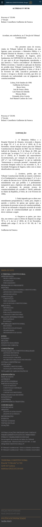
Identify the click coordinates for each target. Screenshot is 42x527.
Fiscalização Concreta (12, 357)
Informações (8, 308)
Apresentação (7, 276)
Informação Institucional (13, 324)
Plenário (5, 338)
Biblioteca (6, 306)
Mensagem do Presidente (12, 285)
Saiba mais (6, 521)
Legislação (6, 364)
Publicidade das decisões (12, 395)
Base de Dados (7, 377)
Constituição (7, 297)
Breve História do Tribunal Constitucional (19, 290)
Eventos (5, 419)
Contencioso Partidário (12, 392)
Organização (8, 281)
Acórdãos (5, 379)
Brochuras (7, 326)
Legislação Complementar (13, 369)
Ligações (5, 425)
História (5, 288)
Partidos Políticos (9, 384)
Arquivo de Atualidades (12, 411)
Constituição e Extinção (12, 388)
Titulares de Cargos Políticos (14, 371)
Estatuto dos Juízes (10, 343)
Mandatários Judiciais (19, 437)
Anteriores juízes (10, 294)
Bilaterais (7, 321)
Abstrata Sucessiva (10, 355)
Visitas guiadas (8, 421)
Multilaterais (8, 319)
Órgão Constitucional (11, 278)
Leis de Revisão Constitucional (15, 303)
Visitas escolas (8, 423)
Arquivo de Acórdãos (11, 414)
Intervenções (7, 416)
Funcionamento (9, 283)
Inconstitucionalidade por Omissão (17, 360)
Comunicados (7, 407)
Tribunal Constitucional (12, 366)
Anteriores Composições (12, 292)
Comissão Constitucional (13, 314)
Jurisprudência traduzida (12, 402)
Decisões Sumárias (9, 381)
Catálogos (7, 310)
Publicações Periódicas (12, 312)
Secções (4, 341)
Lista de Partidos (9, 386)
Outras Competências (10, 362)
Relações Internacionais (12, 317)
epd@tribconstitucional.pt (12, 444)
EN (40, 1)
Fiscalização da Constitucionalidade (17, 351)
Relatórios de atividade (12, 328)
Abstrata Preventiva (11, 353)
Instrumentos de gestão (12, 332)
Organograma (8, 330)
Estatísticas (6, 397)
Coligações (7, 390)
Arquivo (5, 410)
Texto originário (9, 301)
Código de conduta (9, 345)
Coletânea (6, 399)
